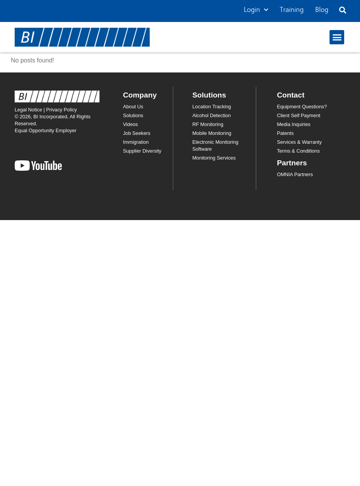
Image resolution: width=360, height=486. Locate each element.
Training (292, 10)
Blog (321, 10)
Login (256, 10)
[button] (342, 10)
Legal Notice (28, 110)
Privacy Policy (61, 110)
